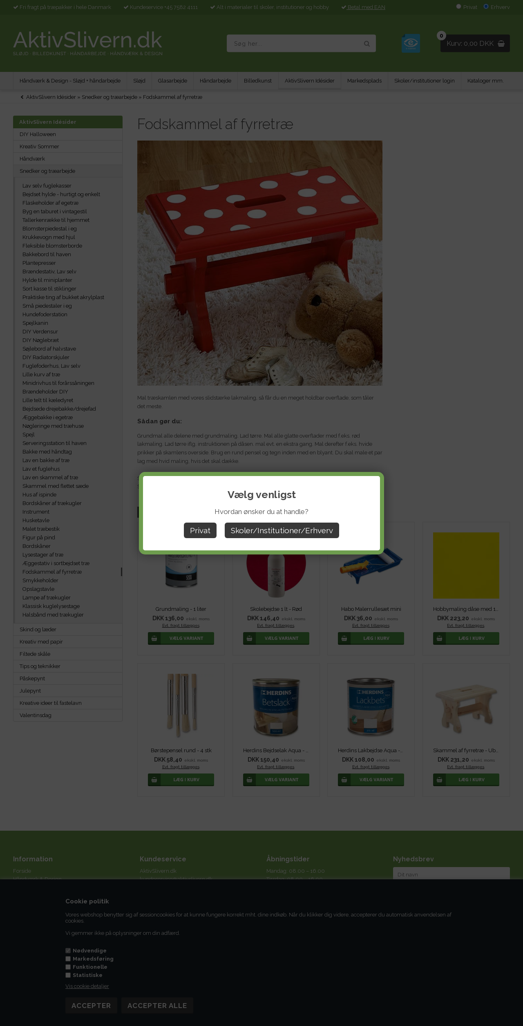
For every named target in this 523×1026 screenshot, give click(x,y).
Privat (200, 530)
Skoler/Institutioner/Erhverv (282, 530)
